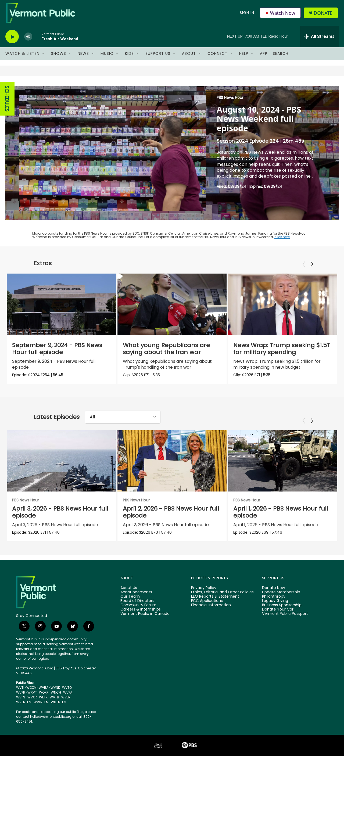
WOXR (44, 697)
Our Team (130, 602)
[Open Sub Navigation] (43, 56)
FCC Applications (207, 606)
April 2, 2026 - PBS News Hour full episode (192, 516)
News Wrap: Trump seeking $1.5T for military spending (287, 351)
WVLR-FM (41, 707)
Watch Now (280, 14)
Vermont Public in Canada (145, 619)
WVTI (20, 693)
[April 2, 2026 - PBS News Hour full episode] (193, 464)
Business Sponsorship (282, 610)
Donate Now (273, 593)
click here (282, 239)
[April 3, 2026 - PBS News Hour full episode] (61, 464)
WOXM (31, 693)
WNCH (56, 697)
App (263, 56)
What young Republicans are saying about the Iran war (169, 351)
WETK (43, 702)
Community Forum (138, 610)
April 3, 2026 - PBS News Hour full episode (60, 516)
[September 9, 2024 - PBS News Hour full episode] (61, 306)
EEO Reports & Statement (215, 602)
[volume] (28, 39)
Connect (217, 56)
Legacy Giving (275, 606)
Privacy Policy (203, 593)
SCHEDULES (6, 101)
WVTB (54, 702)
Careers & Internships (140, 615)
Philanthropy (273, 602)
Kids (129, 56)
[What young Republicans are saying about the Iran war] (175, 306)
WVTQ (67, 693)
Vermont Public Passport (285, 619)
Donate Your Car (277, 615)
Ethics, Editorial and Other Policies (222, 597)
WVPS (20, 702)
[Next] (311, 266)
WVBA (43, 693)
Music (107, 56)
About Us (128, 593)
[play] (12, 39)
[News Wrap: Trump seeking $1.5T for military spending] (288, 306)
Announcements (136, 597)
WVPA (67, 697)
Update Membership (281, 597)
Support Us (157, 56)
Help (243, 56)
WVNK (55, 693)
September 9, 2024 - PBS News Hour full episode (57, 351)
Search (280, 56)
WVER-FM (23, 707)
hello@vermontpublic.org (50, 722)
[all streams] (319, 39)
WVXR (32, 702)
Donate (323, 14)
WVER (65, 702)
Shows (58, 56)
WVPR (20, 697)
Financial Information (211, 610)
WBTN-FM (58, 707)
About (189, 56)
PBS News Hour (230, 100)
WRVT (32, 697)
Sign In (246, 14)
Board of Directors (137, 606)
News (83, 56)
